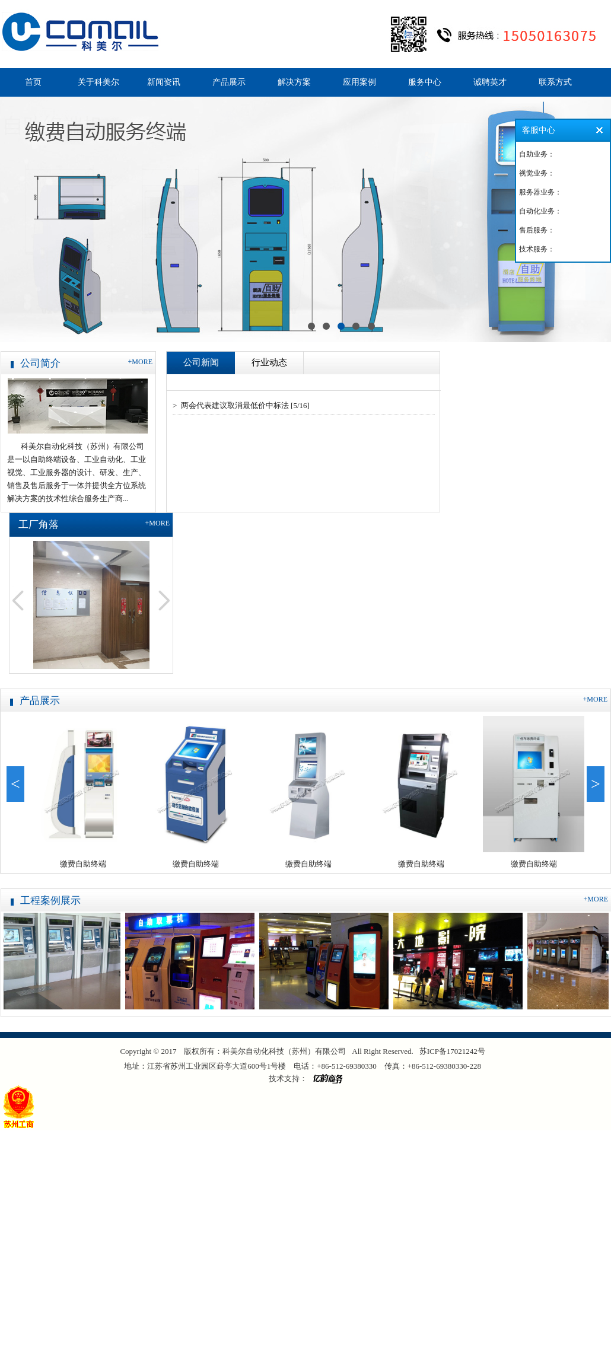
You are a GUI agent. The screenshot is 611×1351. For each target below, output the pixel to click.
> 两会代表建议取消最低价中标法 (231, 405)
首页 (33, 82)
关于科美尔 (98, 82)
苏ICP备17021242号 (452, 1051)
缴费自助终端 (85, 863)
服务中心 (424, 82)
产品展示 (229, 82)
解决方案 (294, 82)
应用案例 (359, 82)
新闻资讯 (163, 82)
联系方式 (555, 82)
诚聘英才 (490, 82)
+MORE (140, 362)
